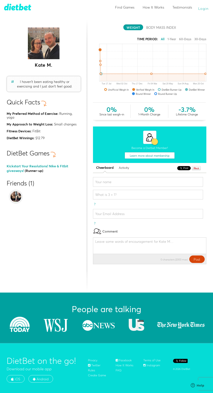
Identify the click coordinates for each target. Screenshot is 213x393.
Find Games (124, 7)
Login (203, 8)
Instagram (151, 365)
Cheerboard (105, 168)
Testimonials (182, 7)
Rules (91, 370)
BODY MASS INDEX (161, 27)
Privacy (92, 360)
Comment (105, 231)
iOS (15, 379)
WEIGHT (133, 27)
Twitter (94, 365)
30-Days (200, 39)
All (163, 39)
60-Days (185, 39)
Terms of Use (152, 360)
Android (41, 379)
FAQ (118, 370)
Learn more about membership (150, 155)
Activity (124, 168)
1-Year (171, 39)
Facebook (124, 360)
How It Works (153, 7)
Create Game (97, 375)
